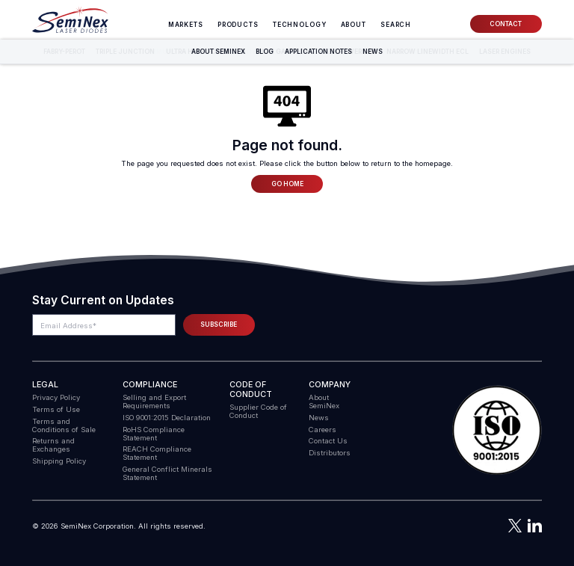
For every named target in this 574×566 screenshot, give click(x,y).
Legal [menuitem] (45, 385)
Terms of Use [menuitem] (56, 409)
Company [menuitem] (330, 385)
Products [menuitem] (238, 24)
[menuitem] (396, 24)
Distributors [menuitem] (330, 453)
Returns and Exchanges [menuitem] (53, 445)
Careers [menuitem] (322, 429)
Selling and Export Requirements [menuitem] (154, 401)
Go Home (287, 184)
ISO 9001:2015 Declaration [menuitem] (167, 417)
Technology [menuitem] (300, 24)
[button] (497, 430)
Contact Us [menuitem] (328, 441)
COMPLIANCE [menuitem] (150, 385)
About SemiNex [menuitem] (324, 401)
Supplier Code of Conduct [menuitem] (258, 411)
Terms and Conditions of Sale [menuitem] (64, 425)
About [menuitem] (353, 24)
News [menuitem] (319, 417)
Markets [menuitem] (185, 24)
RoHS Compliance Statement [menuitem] (154, 433)
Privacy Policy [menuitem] (56, 397)
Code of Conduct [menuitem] (250, 389)
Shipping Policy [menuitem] (59, 461)
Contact (506, 24)
